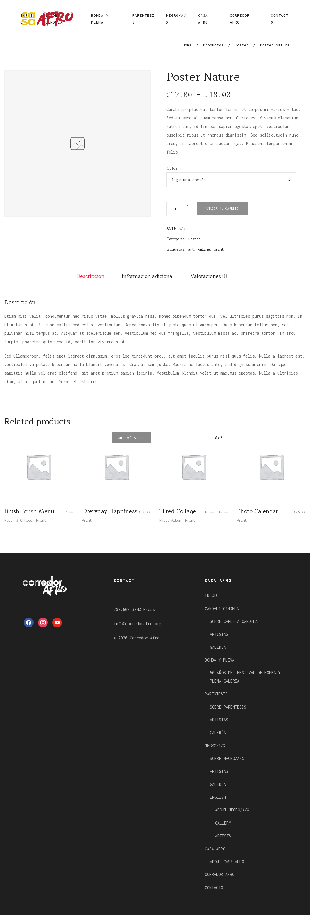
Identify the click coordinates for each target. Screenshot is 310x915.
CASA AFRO (203, 18)
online (204, 249)
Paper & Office (18, 520)
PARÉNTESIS (143, 18)
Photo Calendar (257, 511)
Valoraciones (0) (210, 276)
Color (172, 168)
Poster (242, 45)
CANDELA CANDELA (222, 608)
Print (41, 520)
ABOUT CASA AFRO (227, 861)
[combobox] (231, 179)
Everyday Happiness (109, 511)
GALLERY (223, 823)
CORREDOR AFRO (240, 18)
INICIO (211, 595)
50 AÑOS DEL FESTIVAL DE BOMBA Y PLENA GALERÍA (245, 676)
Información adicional (147, 276)
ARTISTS (223, 835)
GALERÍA (218, 647)
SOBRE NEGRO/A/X (227, 758)
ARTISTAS (219, 634)
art (191, 249)
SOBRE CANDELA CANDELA (234, 621)
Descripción (90, 276)
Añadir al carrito (222, 208)
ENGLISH (218, 797)
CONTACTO (279, 18)
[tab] (92, 279)
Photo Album (170, 520)
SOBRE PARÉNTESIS (228, 707)
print (219, 249)
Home (187, 45)
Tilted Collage (177, 511)
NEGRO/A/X (176, 18)
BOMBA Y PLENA (99, 18)
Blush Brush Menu (29, 511)
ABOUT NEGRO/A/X (232, 809)
